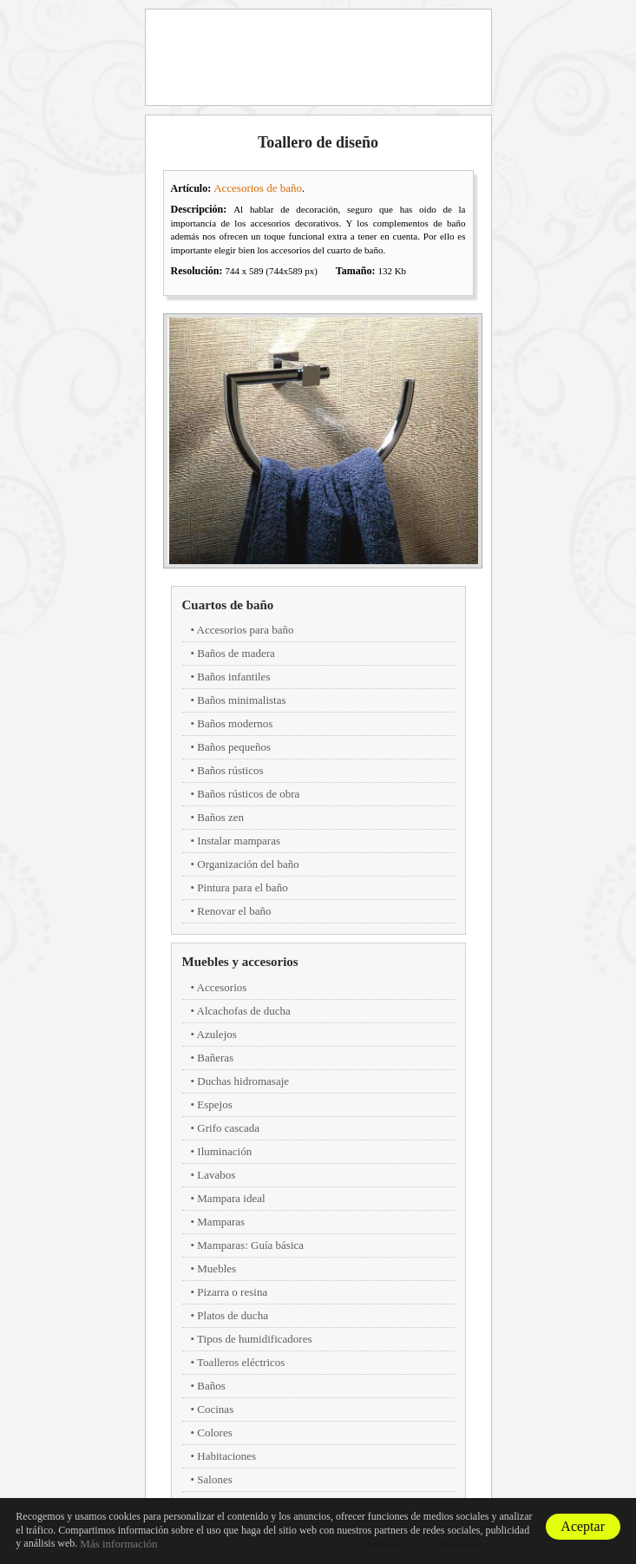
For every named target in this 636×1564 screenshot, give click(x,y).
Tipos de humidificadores (254, 1338)
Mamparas (221, 1221)
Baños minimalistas (241, 699)
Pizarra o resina (232, 1291)
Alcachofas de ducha (244, 1010)
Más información (118, 1543)
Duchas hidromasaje (243, 1081)
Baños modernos (234, 723)
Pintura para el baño (242, 887)
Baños (211, 1385)
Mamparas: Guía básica (250, 1245)
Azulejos (217, 1034)
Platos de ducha (232, 1315)
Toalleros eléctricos (241, 1362)
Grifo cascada (228, 1127)
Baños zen (220, 817)
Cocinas (215, 1409)
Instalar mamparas (238, 840)
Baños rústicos (230, 770)
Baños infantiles (233, 676)
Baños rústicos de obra (248, 793)
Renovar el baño (234, 910)
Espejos (214, 1104)
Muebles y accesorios (240, 962)
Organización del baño (247, 864)
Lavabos (216, 1174)
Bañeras (215, 1057)
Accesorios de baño (257, 187)
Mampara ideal (231, 1198)
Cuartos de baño (228, 605)
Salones (214, 1479)
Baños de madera (236, 653)
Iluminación (224, 1151)
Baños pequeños (234, 746)
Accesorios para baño (245, 629)
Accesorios (222, 987)
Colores (214, 1432)
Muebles (216, 1268)
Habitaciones (226, 1455)
